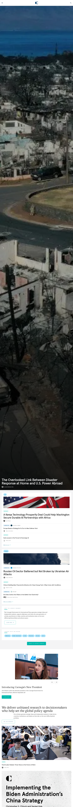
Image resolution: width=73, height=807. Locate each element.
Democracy (7, 635)
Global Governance (16, 635)
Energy (6, 551)
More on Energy (8, 601)
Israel (24, 635)
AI (5, 494)
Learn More (10, 622)
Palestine (31, 635)
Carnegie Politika (17, 567)
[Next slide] (56, 682)
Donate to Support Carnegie (36, 643)
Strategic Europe (16, 525)
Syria (43, 635)
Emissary (14, 591)
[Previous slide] (52, 682)
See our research (8, 721)
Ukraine (37, 635)
